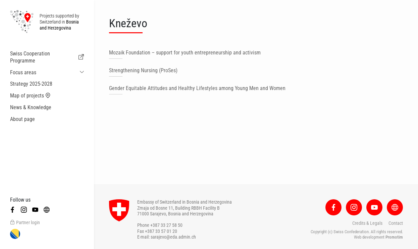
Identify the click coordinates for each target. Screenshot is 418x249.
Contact (395, 223)
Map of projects (30, 95)
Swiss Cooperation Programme (47, 57)
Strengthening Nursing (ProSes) (143, 70)
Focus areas (23, 72)
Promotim (394, 237)
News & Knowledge (30, 107)
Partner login (25, 222)
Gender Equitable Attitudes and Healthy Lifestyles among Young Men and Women (197, 88)
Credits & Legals (367, 223)
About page (22, 119)
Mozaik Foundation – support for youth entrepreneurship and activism (185, 52)
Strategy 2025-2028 (31, 84)
